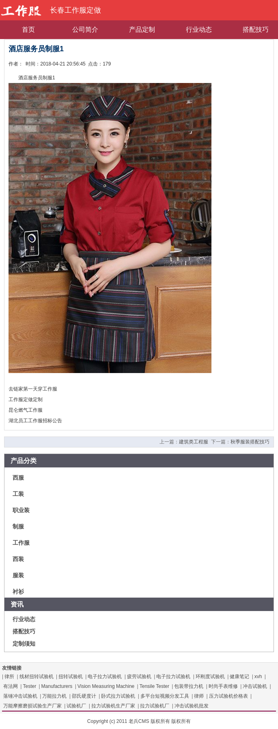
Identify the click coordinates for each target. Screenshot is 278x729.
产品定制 (142, 29)
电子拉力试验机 (105, 676)
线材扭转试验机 (36, 676)
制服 (18, 526)
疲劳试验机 (139, 676)
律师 (199, 696)
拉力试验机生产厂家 (113, 706)
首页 (28, 29)
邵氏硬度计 (84, 696)
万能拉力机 (54, 696)
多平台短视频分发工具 (164, 696)
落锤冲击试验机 (20, 696)
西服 (18, 477)
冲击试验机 (255, 686)
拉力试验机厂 (154, 706)
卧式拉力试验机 (118, 696)
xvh (258, 676)
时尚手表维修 (223, 686)
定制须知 (24, 643)
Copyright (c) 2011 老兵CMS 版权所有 (128, 721)
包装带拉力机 (188, 686)
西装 (18, 559)
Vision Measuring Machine (106, 686)
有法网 (10, 686)
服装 (18, 575)
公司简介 (85, 29)
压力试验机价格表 (228, 696)
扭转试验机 (70, 676)
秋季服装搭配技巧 (250, 442)
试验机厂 (76, 706)
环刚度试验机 (210, 676)
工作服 (21, 542)
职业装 (21, 510)
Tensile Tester (154, 686)
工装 (18, 494)
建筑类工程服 (193, 442)
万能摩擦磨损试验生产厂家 (32, 706)
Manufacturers (57, 686)
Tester (29, 686)
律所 (9, 676)
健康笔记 (239, 676)
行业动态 (199, 29)
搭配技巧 (24, 631)
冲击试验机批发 (192, 706)
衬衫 (18, 591)
